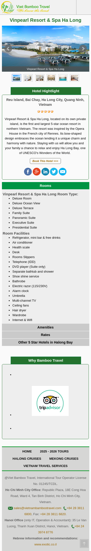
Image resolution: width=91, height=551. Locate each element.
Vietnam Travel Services (45, 466)
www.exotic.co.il (45, 544)
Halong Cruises (27, 458)
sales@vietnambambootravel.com (37, 508)
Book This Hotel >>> (45, 161)
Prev (8, 49)
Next (83, 49)
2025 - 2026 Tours (54, 451)
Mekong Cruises (63, 458)
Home (27, 451)
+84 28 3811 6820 (53, 514)
